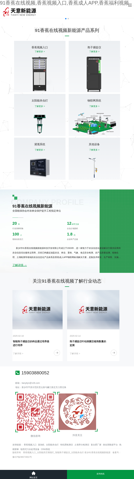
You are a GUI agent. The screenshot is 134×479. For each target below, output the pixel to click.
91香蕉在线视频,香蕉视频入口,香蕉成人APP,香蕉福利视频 (64, 3)
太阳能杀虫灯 (52, 444)
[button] (65, 18)
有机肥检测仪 (66, 444)
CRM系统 (45, 449)
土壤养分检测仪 (81, 444)
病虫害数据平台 (110, 444)
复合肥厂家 (96, 444)
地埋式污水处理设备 (29, 449)
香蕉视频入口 (30, 444)
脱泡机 (41, 444)
